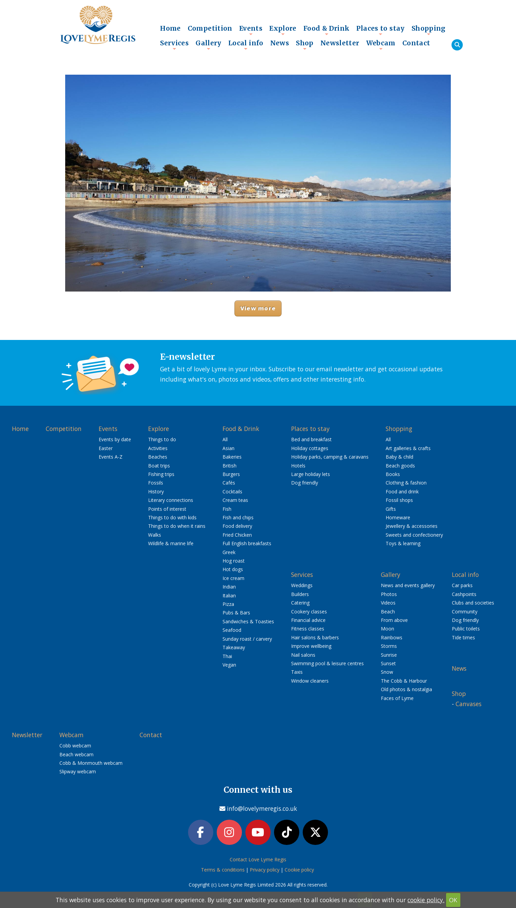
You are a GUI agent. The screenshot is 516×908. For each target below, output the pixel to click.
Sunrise (389, 655)
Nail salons (303, 655)
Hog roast (234, 560)
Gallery (208, 44)
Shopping (429, 30)
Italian (229, 595)
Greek (229, 552)
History (156, 491)
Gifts (391, 509)
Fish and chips (238, 517)
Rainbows (391, 637)
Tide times (463, 637)
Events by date (115, 439)
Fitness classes (307, 628)
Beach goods (400, 465)
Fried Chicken (237, 535)
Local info (245, 44)
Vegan (229, 664)
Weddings (302, 585)
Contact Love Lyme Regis (258, 861)
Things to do (162, 439)
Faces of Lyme (397, 698)
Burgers (231, 474)
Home (170, 28)
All (225, 439)
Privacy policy (265, 871)
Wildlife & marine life (171, 543)
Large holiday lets (310, 474)
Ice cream (233, 578)
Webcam (381, 44)
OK (453, 900)
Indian (229, 586)
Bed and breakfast (311, 439)
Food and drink (402, 491)
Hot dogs (233, 569)
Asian (228, 448)
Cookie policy (299, 871)
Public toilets (466, 628)
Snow (387, 672)
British (229, 465)
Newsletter (339, 43)
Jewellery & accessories (412, 526)
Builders (300, 594)
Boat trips (159, 465)
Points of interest (167, 509)
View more (258, 308)
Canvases (469, 704)
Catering (300, 602)
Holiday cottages (309, 448)
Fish (227, 509)
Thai (227, 656)
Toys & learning (403, 543)
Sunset (388, 663)
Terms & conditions (223, 871)
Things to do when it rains (176, 526)
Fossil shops (399, 500)
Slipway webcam (77, 771)
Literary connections (170, 500)
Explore (283, 30)
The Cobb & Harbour (404, 681)
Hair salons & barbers (315, 637)
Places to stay (380, 30)
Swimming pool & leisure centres (327, 663)
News (279, 43)
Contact (416, 43)
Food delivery (237, 526)
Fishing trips (161, 474)
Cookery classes (309, 611)
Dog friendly (304, 482)
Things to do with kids (172, 517)
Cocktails (232, 491)
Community (464, 611)
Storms (389, 646)
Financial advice (308, 620)
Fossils (155, 482)
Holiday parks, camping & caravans (330, 456)
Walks (154, 535)
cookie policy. (425, 900)
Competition (210, 28)
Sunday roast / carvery (247, 639)
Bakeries (232, 456)
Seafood (232, 630)
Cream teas (235, 500)
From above (394, 620)
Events (250, 30)
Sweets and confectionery (414, 535)
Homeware (398, 517)
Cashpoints (464, 594)
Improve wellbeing (311, 646)
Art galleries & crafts (408, 448)
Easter (106, 448)
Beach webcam (76, 754)
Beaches (157, 456)
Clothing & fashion (406, 482)
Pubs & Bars (236, 612)
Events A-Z (111, 456)
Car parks (462, 585)
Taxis (297, 672)
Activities (158, 448)
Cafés (229, 482)
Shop (305, 44)
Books (393, 474)
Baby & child (399, 456)
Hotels (298, 465)
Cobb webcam (75, 745)
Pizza (228, 604)
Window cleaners (310, 681)
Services (174, 44)
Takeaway (234, 647)
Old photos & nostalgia (406, 689)
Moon (387, 628)
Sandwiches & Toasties (248, 621)
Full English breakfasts (247, 543)
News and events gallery (408, 585)
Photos (389, 594)
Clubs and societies (473, 602)
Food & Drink (326, 30)
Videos (388, 602)
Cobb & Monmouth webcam (91, 763)
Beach (388, 611)
